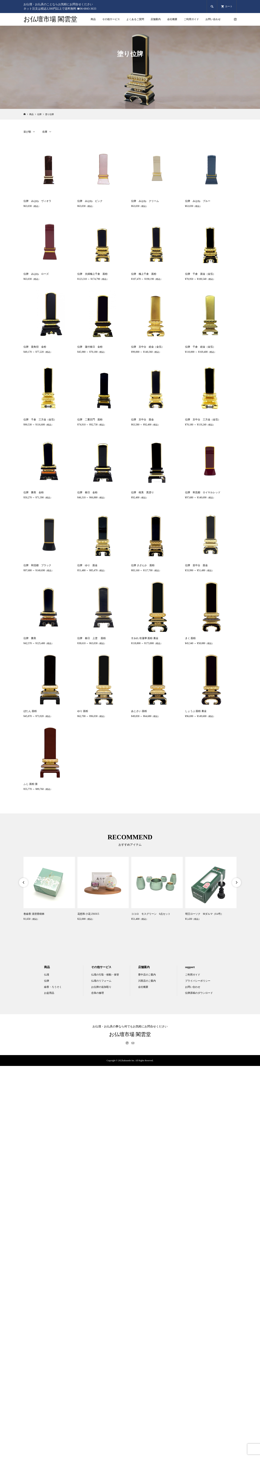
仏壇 (46, 974)
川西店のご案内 (147, 980)
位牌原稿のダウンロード (199, 993)
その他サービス (111, 19)
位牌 (46, 980)
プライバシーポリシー (197, 980)
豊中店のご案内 (147, 974)
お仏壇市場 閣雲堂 (50, 19)
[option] (49, 889)
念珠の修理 (97, 993)
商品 (93, 19)
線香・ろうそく (53, 987)
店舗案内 (156, 19)
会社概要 (172, 19)
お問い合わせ (213, 19)
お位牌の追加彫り (101, 987)
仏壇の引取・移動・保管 (105, 974)
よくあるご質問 (135, 19)
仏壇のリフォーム (101, 980)
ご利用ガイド (191, 19)
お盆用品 (49, 993)
